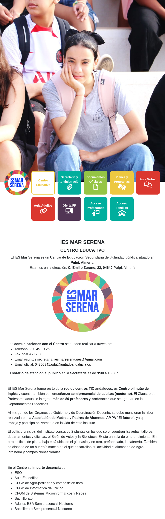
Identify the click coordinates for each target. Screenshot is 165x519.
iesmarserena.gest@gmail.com (78, 359)
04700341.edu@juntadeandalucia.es (63, 364)
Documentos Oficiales (96, 182)
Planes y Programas (122, 182)
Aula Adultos (43, 209)
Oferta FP (69, 209)
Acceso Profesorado (95, 209)
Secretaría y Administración (69, 182)
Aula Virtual (148, 183)
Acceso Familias (122, 209)
